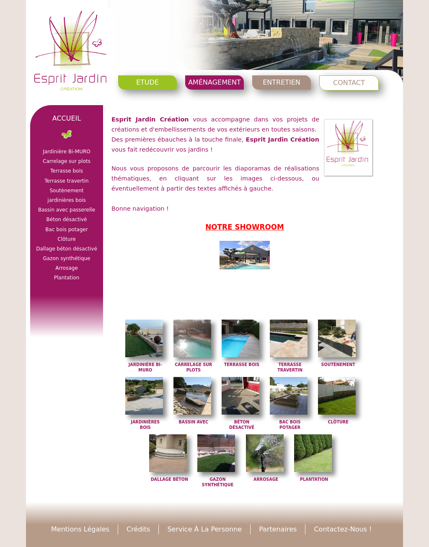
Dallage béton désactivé (66, 249)
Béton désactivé (67, 219)
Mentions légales (80, 529)
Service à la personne (204, 529)
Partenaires (278, 529)
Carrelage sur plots (66, 161)
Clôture (338, 422)
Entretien (281, 82)
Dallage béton (169, 479)
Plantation (314, 479)
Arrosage (265, 479)
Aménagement (214, 82)
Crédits (138, 529)
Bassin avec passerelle (66, 210)
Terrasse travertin (66, 181)
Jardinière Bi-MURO (66, 152)
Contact (349, 83)
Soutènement (338, 364)
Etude (147, 82)
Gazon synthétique (66, 258)
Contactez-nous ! (343, 529)
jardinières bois (66, 200)
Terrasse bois (242, 364)
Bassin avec (193, 422)
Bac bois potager (66, 229)
